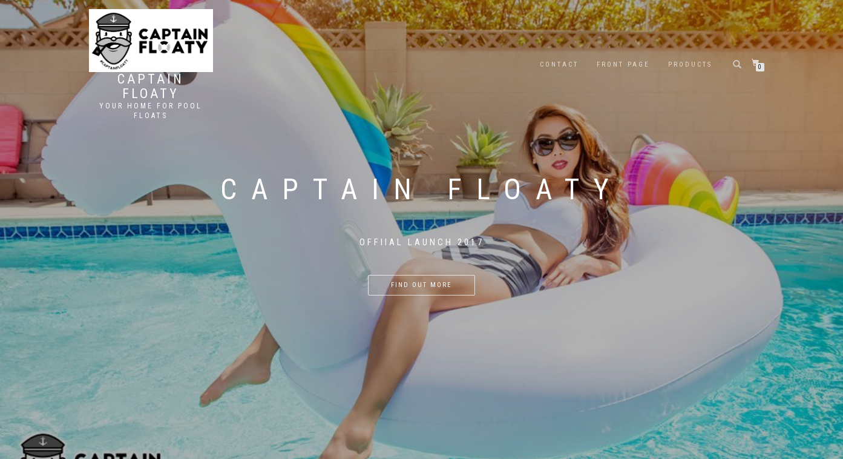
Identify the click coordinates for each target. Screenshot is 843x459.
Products (690, 64)
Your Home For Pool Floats (150, 111)
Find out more (421, 285)
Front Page (623, 64)
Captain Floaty (150, 86)
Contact (559, 64)
